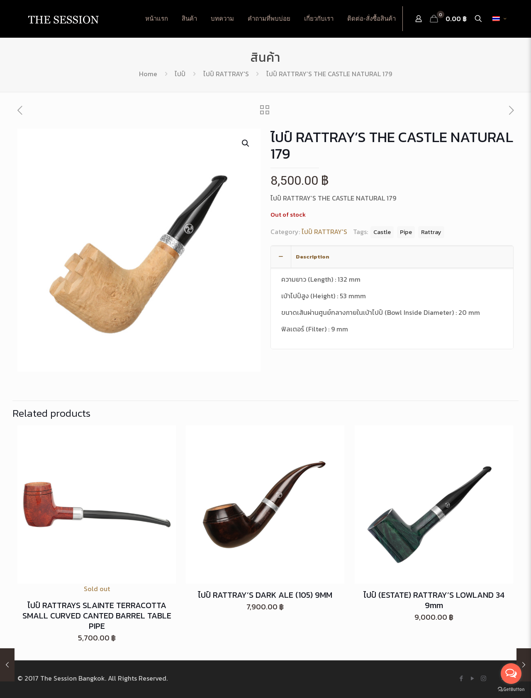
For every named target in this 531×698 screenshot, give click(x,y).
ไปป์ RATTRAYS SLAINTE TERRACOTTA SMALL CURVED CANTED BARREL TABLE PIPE (96, 615)
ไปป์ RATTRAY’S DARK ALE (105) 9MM (265, 595)
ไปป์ (180, 74)
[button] (246, 143)
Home (148, 74)
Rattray (431, 232)
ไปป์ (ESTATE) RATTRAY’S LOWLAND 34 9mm (433, 600)
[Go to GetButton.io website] (511, 689)
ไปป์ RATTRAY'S (226, 74)
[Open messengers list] (511, 673)
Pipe (406, 232)
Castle (382, 232)
